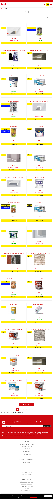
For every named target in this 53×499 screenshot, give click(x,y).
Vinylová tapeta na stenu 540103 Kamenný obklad (39, 253)
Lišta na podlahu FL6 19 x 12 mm (13, 152)
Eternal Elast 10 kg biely (13, 354)
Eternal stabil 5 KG (39, 152)
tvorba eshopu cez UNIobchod (34, 494)
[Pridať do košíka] (13, 43)
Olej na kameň (39, 25)
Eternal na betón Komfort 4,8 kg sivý (13, 380)
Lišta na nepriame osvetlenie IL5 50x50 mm (39, 50)
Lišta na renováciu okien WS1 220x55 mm (13, 177)
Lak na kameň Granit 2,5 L (13, 101)
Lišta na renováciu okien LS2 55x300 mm (39, 228)
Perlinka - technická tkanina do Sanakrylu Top (13, 253)
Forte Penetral (13, 304)
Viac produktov (26, 404)
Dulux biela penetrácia (13, 75)
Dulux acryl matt (39, 126)
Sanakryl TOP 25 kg (39, 177)
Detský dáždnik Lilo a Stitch (39, 304)
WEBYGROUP (26, 496)
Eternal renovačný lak (39, 278)
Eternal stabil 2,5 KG (39, 75)
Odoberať (46, 426)
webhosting (43, 494)
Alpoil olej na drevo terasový (13, 278)
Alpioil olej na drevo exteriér (13, 202)
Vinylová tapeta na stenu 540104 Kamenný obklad (39, 329)
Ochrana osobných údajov (26, 486)
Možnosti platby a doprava (26, 482)
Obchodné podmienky (26, 484)
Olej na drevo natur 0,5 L (13, 126)
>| (35, 409)
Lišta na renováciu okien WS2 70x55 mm (39, 101)
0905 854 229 (32, 1)
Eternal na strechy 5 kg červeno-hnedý (13, 329)
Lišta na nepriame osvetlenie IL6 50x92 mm (39, 354)
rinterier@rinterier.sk (22, 1)
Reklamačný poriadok (26, 490)
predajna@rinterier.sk (26, 474)
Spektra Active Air (13, 228)
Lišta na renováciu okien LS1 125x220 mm (13, 25)
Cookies (26, 488)
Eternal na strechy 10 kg (39, 380)
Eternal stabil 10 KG (39, 202)
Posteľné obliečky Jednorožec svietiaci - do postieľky (13, 50)
